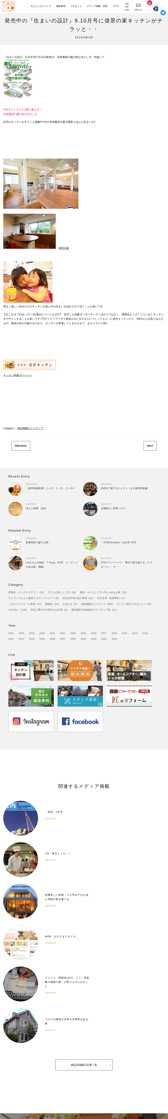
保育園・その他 (117, 1080)
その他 (82, 1092)
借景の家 (63, 248)
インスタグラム (149, 4)
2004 (93, 638)
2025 (21, 633)
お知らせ (68, 604)
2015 (124, 633)
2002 (114, 638)
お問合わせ (138, 7)
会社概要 (54, 1080)
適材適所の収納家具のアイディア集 (91, 609)
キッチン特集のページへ (17, 375)
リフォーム (85, 1080)
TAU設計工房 (9, 6)
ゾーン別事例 (86, 1098)
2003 (104, 638)
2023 (42, 633)
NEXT (150, 446)
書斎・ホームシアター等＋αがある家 (100, 592)
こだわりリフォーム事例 (21, 604)
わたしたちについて (41, 6)
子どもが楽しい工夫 (59, 592)
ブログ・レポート (117, 1086)
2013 (145, 633)
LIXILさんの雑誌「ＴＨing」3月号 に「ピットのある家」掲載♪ (52, 562)
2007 (62, 638)
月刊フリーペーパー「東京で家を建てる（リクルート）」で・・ (126, 562)
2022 (52, 633)
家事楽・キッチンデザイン (23, 592)
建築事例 (60, 6)
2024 (31, 633)
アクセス (54, 1086)
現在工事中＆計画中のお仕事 (47, 609)
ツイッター (163, 12)
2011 (21, 638)
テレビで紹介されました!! (131, 604)
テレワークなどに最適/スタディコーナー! (31, 598)
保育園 (82, 1086)
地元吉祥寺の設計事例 (75, 598)
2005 (83, 638)
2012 (11, 638)
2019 (83, 633)
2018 (93, 633)
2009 (42, 638)
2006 (73, 638)
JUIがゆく (14, 609)
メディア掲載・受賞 (97, 6)
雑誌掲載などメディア (30, 428)
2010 (31, 638)
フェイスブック (155, 8)
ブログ (115, 6)
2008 (52, 638)
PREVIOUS (21, 446)
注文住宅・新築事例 (108, 598)
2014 (134, 633)
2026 (11, 633)
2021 (62, 633)
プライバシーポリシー (149, 1081)
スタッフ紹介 (56, 1092)
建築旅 (49, 604)
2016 (114, 633)
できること (76, 6)
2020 (73, 633)
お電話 (126, 7)
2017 (104, 633)
